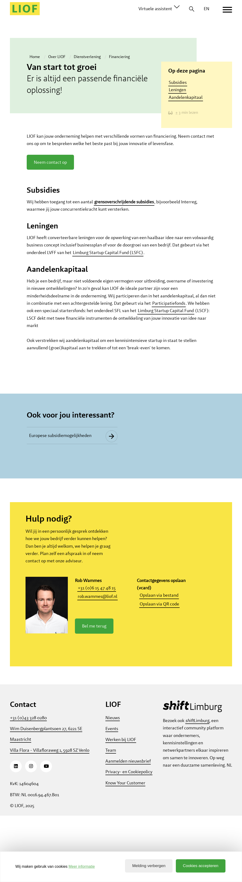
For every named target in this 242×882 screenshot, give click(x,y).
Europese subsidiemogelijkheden (60, 501)
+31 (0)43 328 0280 (28, 784)
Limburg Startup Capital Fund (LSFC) (108, 257)
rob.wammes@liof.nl (97, 663)
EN (206, 9)
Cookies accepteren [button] (200, 866)
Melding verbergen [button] (148, 866)
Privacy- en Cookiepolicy (128, 838)
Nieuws (112, 784)
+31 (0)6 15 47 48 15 (97, 654)
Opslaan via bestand (159, 661)
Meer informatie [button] (82, 866)
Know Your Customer (125, 849)
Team (110, 817)
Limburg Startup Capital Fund (166, 315)
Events (111, 795)
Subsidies (178, 82)
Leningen (177, 90)
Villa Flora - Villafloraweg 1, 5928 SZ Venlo (49, 816)
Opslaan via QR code (159, 670)
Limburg (197, 787)
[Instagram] (31, 833)
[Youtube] (46, 833)
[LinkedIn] (16, 833)
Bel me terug (94, 692)
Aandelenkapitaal (186, 97)
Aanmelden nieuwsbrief (128, 827)
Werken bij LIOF (120, 806)
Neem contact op (50, 166)
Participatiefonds (168, 307)
